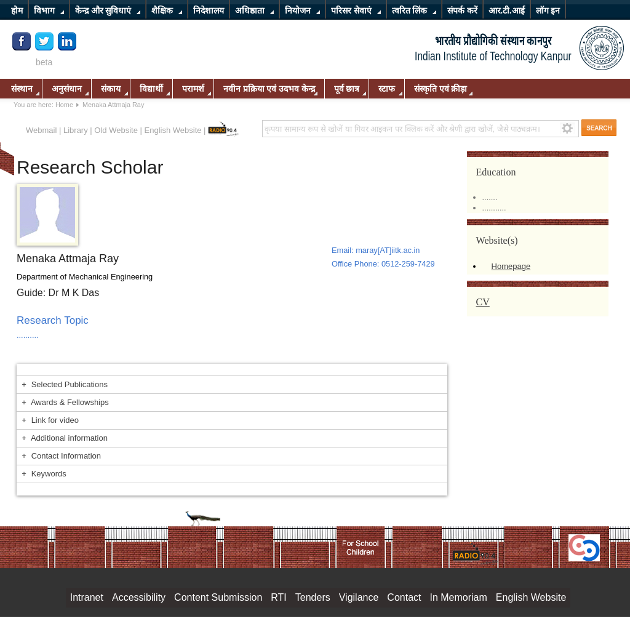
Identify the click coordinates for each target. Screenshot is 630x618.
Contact (404, 597)
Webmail (41, 130)
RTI (278, 597)
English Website (173, 130)
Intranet (86, 597)
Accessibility (138, 597)
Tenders (312, 597)
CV (483, 302)
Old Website (116, 130)
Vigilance (359, 597)
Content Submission (218, 597)
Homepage (511, 266)
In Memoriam (458, 597)
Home (64, 104)
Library (75, 130)
